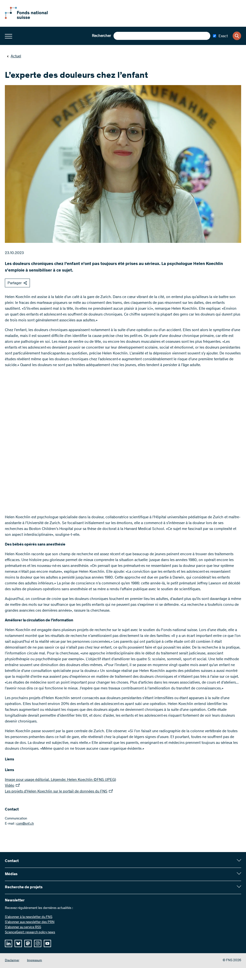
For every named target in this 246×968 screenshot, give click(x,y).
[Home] (31, 18)
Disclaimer (12, 960)
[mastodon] (28, 943)
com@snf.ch (25, 824)
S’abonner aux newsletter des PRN (29, 922)
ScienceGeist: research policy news (30, 932)
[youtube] (47, 943)
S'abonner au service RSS (23, 927)
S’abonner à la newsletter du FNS (28, 917)
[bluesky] (18, 943)
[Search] (237, 36)
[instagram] (37, 943)
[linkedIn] (8, 943)
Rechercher (101, 36)
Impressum (34, 960)
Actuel (14, 56)
